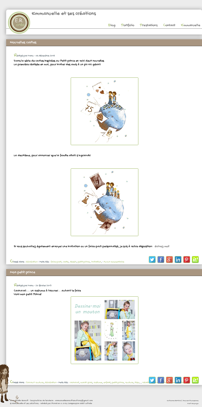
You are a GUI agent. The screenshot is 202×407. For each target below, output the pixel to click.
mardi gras (86, 382)
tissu (137, 382)
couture (129, 382)
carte (66, 261)
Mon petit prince (22, 272)
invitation (96, 261)
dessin (73, 261)
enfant (107, 382)
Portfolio (127, 25)
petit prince (84, 261)
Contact (169, 25)
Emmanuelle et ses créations (64, 14)
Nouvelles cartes (23, 42)
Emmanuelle (190, 25)
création (146, 382)
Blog (111, 25)
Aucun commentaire (114, 261)
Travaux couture (35, 382)
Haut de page (192, 403)
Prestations (149, 25)
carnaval (74, 382)
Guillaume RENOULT (174, 401)
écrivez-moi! (161, 246)
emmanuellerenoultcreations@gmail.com (74, 400)
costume (98, 382)
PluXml (54, 403)
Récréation (32, 261)
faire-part (56, 261)
